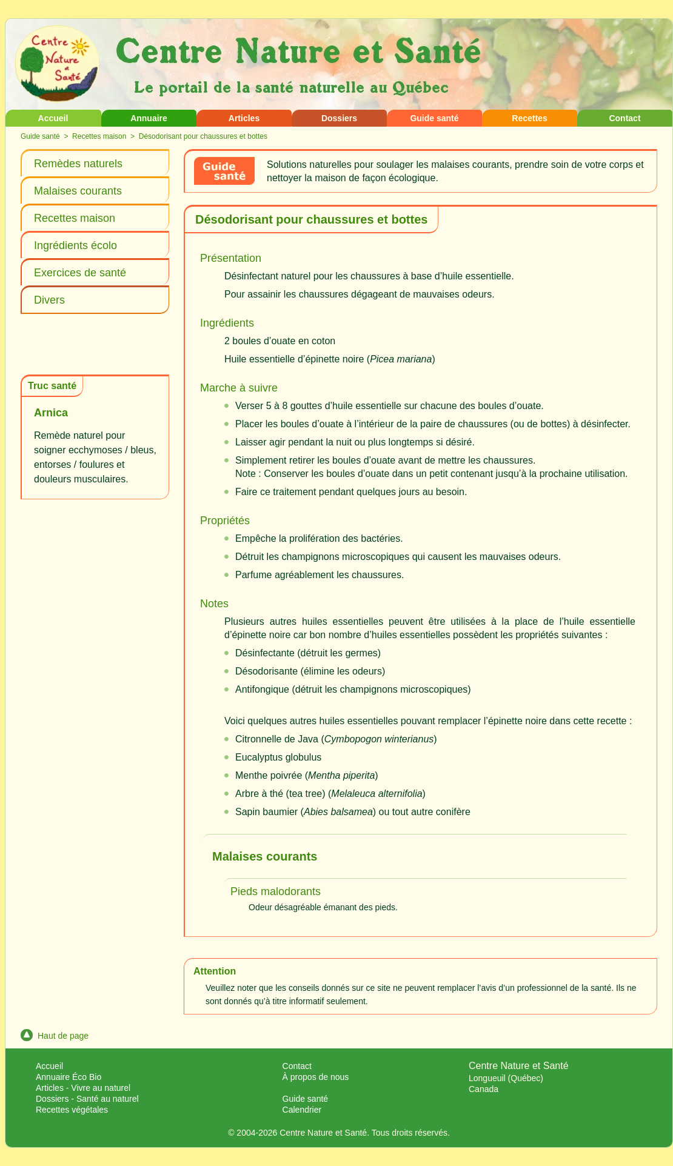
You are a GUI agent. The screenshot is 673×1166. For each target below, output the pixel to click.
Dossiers (339, 118)
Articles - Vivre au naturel (83, 1088)
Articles (244, 118)
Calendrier (302, 1109)
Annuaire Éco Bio (68, 1077)
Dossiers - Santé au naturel (87, 1099)
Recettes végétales (72, 1109)
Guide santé (434, 118)
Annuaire (148, 118)
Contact (624, 118)
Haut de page (55, 1036)
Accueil (53, 118)
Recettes (529, 118)
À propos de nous (316, 1077)
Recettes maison (99, 136)
